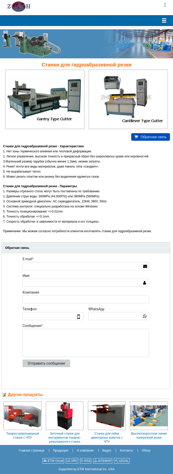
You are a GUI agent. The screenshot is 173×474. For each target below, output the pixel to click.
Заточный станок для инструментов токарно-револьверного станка (64, 437)
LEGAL (122, 461)
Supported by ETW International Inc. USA (86, 469)
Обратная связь (150, 137)
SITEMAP (102, 461)
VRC (72, 461)
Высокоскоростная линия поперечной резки (149, 435)
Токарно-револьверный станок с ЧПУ (22, 435)
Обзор (146, 450)
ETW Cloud (53, 461)
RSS (85, 461)
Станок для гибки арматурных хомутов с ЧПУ (107, 437)
